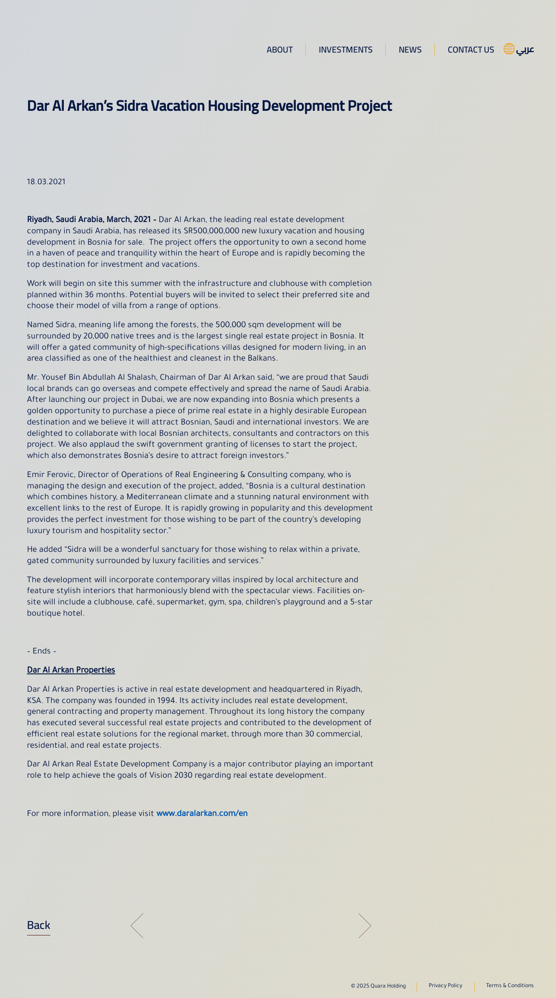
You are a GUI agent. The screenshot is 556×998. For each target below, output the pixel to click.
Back (38, 924)
